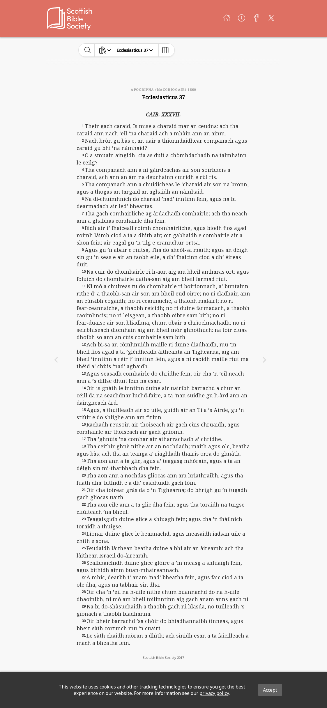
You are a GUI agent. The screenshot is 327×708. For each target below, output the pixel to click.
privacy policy (214, 693)
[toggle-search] (88, 50)
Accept (270, 690)
